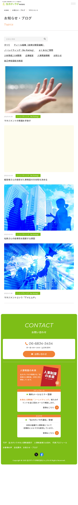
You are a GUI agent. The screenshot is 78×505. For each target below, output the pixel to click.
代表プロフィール (59, 442)
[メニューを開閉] (73, 3)
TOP (5, 442)
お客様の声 (7, 447)
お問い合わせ (39, 354)
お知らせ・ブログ (30, 447)
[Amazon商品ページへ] (39, 375)
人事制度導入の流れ (42, 442)
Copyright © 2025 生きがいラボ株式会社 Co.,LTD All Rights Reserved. (39, 460)
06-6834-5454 (39, 343)
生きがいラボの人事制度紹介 (20, 442)
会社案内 (17, 447)
